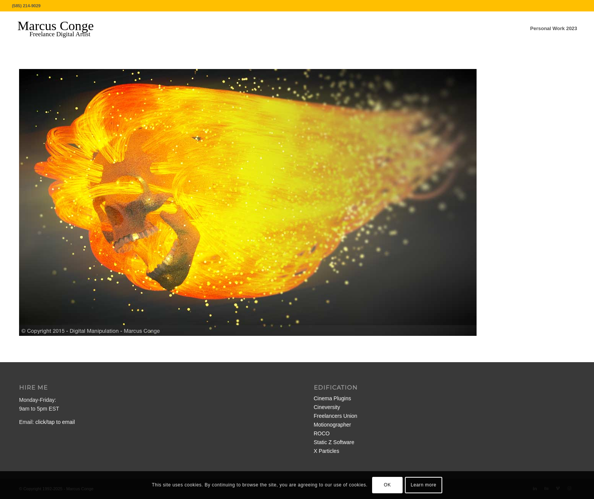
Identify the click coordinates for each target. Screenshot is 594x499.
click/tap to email (55, 422)
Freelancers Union (335, 416)
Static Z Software (334, 442)
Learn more (423, 485)
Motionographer (332, 425)
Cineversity (327, 407)
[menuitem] (553, 28)
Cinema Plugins (332, 398)
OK (387, 485)
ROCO (322, 433)
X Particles (326, 451)
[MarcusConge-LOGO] (61, 28)
